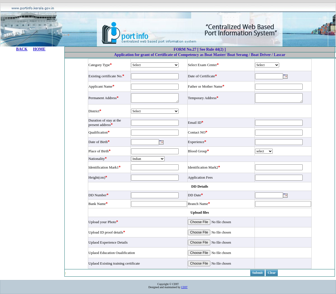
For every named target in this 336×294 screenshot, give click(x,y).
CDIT (184, 287)
